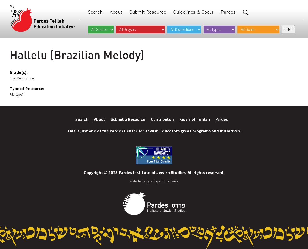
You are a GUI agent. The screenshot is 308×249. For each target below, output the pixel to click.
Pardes (228, 12)
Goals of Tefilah (195, 119)
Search (95, 12)
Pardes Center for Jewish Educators (145, 131)
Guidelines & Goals (193, 12)
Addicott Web (168, 181)
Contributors (163, 119)
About (116, 12)
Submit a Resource (128, 119)
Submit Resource (147, 12)
